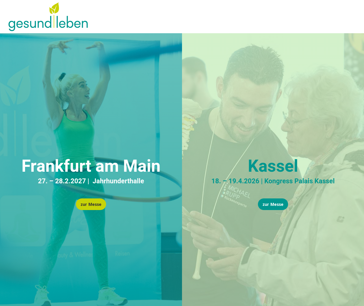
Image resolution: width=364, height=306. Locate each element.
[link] (48, 29)
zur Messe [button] (91, 204)
